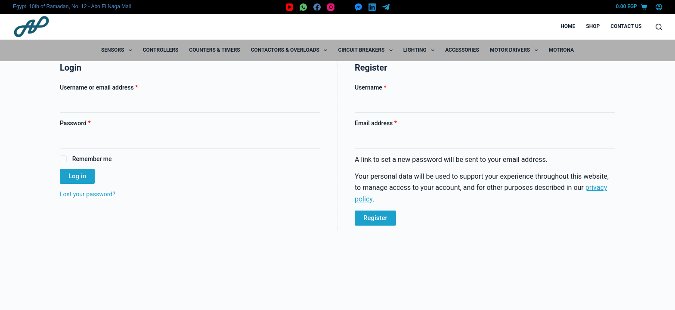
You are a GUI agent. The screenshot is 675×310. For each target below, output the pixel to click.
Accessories (462, 50)
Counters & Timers (214, 50)
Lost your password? (87, 194)
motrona (561, 50)
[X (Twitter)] (344, 7)
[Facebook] (317, 7)
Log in (77, 176)
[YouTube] (289, 7)
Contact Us (625, 26)
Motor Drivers (516, 50)
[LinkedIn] (372, 7)
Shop (593, 26)
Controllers (161, 50)
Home (567, 26)
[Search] (659, 27)
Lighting (420, 50)
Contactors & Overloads (291, 50)
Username (382, 87)
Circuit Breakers (367, 50)
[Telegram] (386, 7)
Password (87, 122)
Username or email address (110, 87)
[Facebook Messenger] (358, 7)
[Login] (659, 7)
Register (375, 218)
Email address (388, 122)
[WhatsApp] (303, 7)
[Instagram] (330, 7)
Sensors (118, 50)
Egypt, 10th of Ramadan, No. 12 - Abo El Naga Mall (72, 6)
